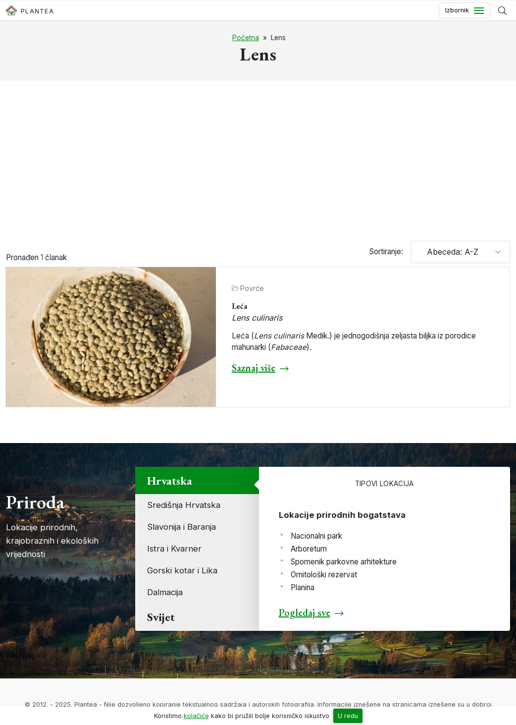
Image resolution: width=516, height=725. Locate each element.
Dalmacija (165, 592)
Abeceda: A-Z (448, 252)
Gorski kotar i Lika (182, 570)
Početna (245, 38)
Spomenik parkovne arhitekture (344, 561)
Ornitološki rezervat (324, 574)
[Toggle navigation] (464, 10)
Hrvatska (169, 480)
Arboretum (309, 549)
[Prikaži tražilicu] (502, 10)
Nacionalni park (316, 536)
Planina (302, 587)
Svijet (161, 616)
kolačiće (196, 716)
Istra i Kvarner (174, 549)
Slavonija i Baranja (181, 527)
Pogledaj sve (304, 612)
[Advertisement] (258, 162)
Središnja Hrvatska (183, 505)
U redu (348, 716)
